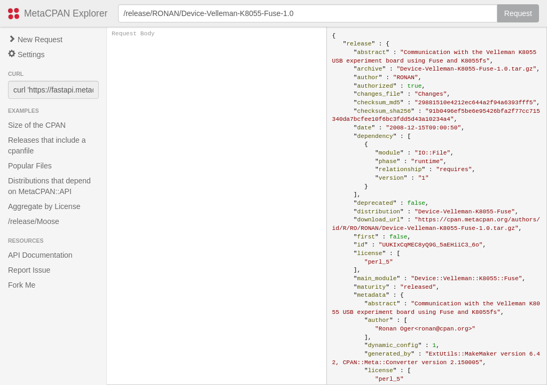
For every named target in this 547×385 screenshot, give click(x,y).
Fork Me (21, 285)
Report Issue (29, 270)
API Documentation (40, 255)
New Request (35, 39)
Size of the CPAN (37, 125)
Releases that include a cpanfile (47, 145)
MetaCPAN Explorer (65, 13)
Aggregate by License (44, 206)
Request (518, 13)
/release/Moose (33, 221)
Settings (26, 54)
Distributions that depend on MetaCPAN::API (49, 186)
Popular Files (30, 165)
